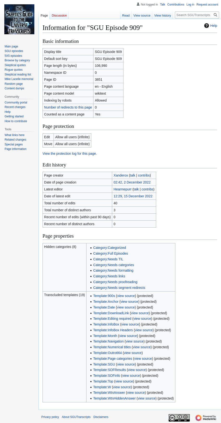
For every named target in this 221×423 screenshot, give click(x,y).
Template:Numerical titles (112, 347)
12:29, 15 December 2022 (133, 196)
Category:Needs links (109, 276)
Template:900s (104, 296)
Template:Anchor (105, 301)
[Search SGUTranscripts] (197, 14)
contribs (144, 175)
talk (132, 175)
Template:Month (105, 336)
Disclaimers (100, 417)
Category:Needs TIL (108, 259)
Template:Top (103, 381)
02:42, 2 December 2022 (132, 182)
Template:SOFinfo (106, 375)
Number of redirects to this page (68, 107)
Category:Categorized (109, 248)
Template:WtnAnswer (109, 392)
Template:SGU (104, 364)
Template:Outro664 (107, 353)
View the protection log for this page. (70, 153)
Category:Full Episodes (110, 253)
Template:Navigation (108, 341)
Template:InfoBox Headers (113, 330)
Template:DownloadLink (111, 313)
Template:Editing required (112, 318)
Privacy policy (50, 417)
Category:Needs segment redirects (119, 288)
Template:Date (104, 307)
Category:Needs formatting (113, 270)
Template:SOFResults (109, 370)
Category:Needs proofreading (115, 282)
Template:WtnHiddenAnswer (114, 398)
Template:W (102, 387)
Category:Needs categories (113, 265)
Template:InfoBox (106, 324)
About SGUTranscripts (76, 417)
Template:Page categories (112, 358)
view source (126, 296)
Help (210, 25)
